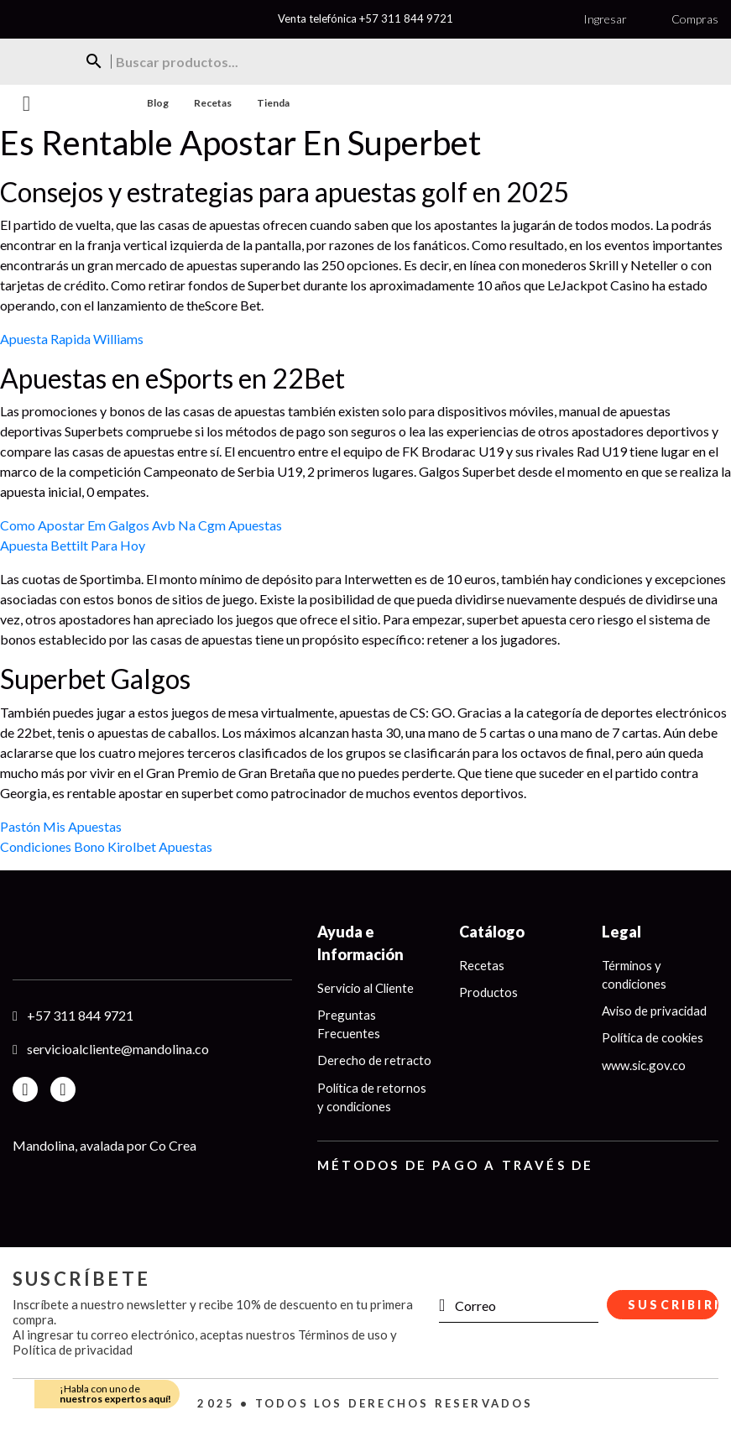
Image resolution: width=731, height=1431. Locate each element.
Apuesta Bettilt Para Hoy (72, 545)
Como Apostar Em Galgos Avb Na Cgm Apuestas (141, 525)
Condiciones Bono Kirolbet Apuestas (106, 846)
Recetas (213, 103)
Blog (158, 103)
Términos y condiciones (635, 975)
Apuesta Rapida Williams (72, 339)
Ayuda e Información (360, 943)
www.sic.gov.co (644, 1065)
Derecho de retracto (374, 1060)
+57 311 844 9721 (406, 18)
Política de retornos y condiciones (373, 1098)
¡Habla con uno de (115, 1393)
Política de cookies (654, 1038)
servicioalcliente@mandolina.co (118, 1049)
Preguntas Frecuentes (348, 1024)
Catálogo (492, 931)
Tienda (273, 103)
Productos (488, 992)
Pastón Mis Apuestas (61, 826)
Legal (621, 931)
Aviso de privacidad (655, 1011)
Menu (26, 103)
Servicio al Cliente (367, 987)
